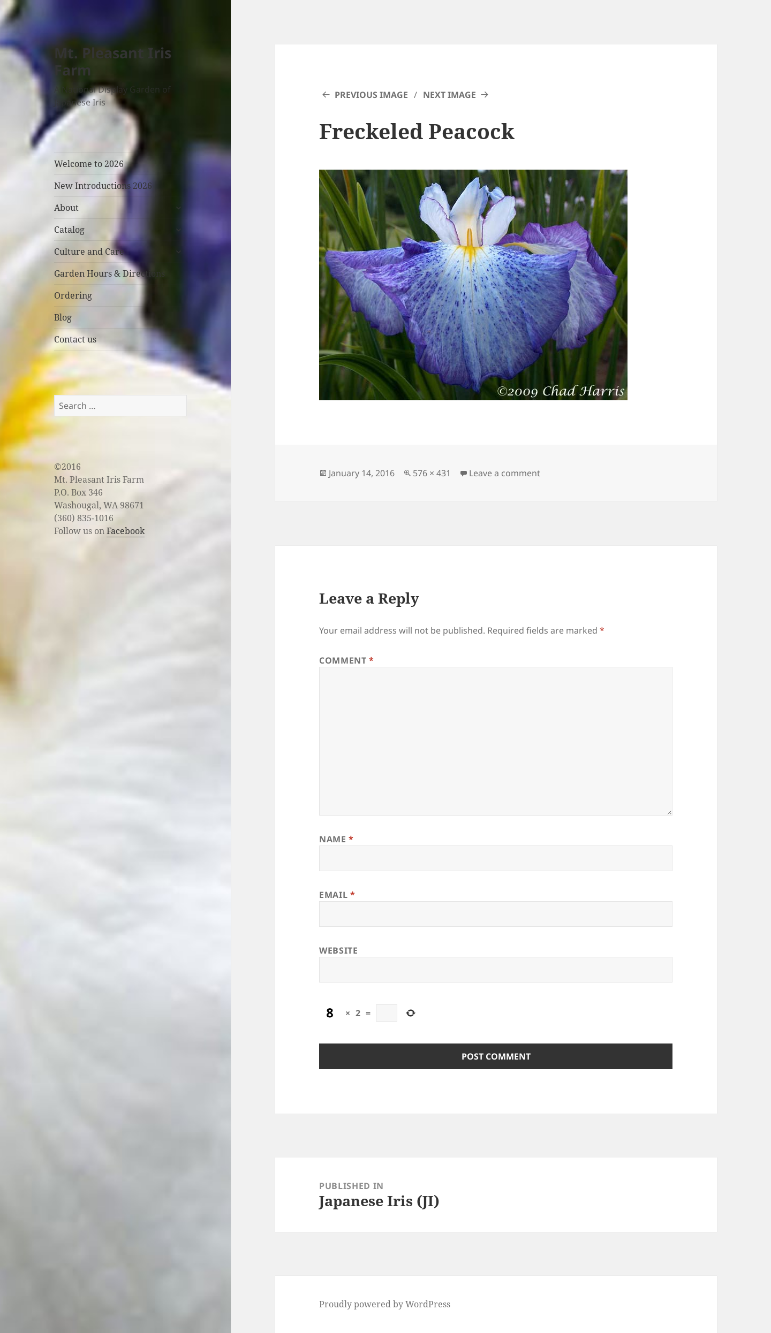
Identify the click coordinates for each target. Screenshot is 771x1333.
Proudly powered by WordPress (384, 1304)
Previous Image (371, 95)
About (66, 208)
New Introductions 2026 (103, 186)
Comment (346, 660)
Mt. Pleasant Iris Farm (112, 61)
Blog (63, 317)
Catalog (69, 229)
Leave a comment (504, 473)
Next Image (449, 95)
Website (338, 950)
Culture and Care (89, 251)
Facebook (126, 531)
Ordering (73, 295)
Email (337, 895)
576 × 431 (432, 473)
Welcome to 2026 (89, 164)
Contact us (75, 339)
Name (336, 839)
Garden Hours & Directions (109, 273)
